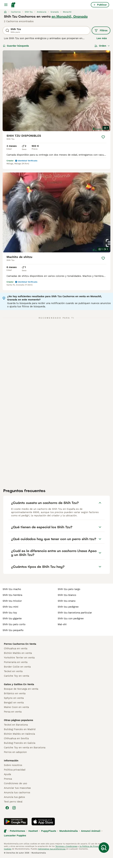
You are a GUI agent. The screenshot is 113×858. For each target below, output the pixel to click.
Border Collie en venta (17, 666)
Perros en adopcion (15, 752)
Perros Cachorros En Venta (20, 643)
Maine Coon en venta (16, 707)
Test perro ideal (13, 801)
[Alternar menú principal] (6, 4)
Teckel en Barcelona (16, 724)
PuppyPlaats (48, 830)
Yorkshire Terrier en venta (19, 657)
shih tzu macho (12, 589)
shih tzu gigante (12, 618)
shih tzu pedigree (68, 606)
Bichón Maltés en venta (18, 653)
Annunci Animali (90, 830)
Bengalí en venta (14, 702)
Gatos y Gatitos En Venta (19, 684)
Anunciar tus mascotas (17, 787)
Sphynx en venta (14, 698)
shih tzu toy (10, 612)
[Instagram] (14, 808)
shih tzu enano (66, 600)
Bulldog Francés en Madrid (19, 729)
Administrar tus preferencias (52, 849)
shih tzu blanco (67, 595)
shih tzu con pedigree (71, 618)
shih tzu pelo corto (14, 624)
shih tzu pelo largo (69, 589)
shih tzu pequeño (13, 630)
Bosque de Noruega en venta (21, 688)
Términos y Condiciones (66, 846)
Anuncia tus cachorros (17, 792)
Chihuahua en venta (15, 648)
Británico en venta (14, 693)
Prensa (8, 778)
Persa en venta (13, 711)
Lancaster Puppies (15, 835)
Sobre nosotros (13, 765)
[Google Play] (16, 821)
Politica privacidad (14, 769)
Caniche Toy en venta (16, 675)
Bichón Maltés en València (19, 733)
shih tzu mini (10, 606)
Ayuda (7, 774)
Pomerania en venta (15, 662)
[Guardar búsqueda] (104, 847)
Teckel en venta (13, 671)
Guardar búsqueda (16, 45)
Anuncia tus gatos (14, 797)
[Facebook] (7, 808)
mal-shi (62, 624)
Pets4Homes (17, 830)
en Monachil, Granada (70, 16)
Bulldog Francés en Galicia (19, 743)
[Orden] (102, 46)
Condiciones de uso (15, 783)
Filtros (101, 30)
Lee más (102, 38)
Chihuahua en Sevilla (16, 738)
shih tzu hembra (12, 595)
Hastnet (33, 830)
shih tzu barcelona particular (75, 612)
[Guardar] (103, 137)
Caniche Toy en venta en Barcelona (24, 747)
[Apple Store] (43, 821)
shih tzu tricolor (12, 600)
